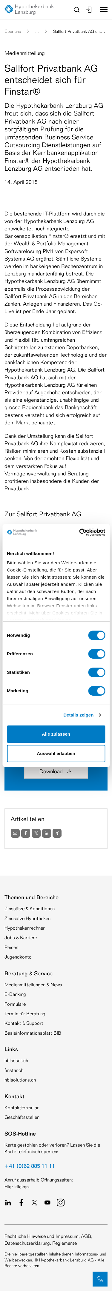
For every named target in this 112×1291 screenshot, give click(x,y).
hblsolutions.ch (20, 1080)
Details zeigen (78, 714)
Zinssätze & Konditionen (29, 908)
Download (56, 771)
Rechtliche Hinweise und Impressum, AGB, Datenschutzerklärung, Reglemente (48, 1239)
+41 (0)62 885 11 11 (29, 1165)
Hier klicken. (17, 1187)
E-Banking (15, 994)
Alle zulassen (56, 734)
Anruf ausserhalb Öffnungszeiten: (38, 1180)
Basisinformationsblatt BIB (32, 1033)
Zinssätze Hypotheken (27, 918)
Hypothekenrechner (24, 928)
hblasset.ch (16, 1060)
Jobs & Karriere (20, 937)
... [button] (37, 31)
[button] (100, 1279)
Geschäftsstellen (21, 1117)
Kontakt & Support (23, 1023)
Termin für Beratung (24, 1013)
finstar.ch (13, 1070)
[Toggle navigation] (101, 9)
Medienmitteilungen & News (33, 984)
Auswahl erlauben (56, 753)
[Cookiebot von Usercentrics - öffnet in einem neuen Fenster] (79, 532)
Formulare (15, 1004)
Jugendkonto (18, 957)
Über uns (12, 31)
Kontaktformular (21, 1107)
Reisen (11, 947)
